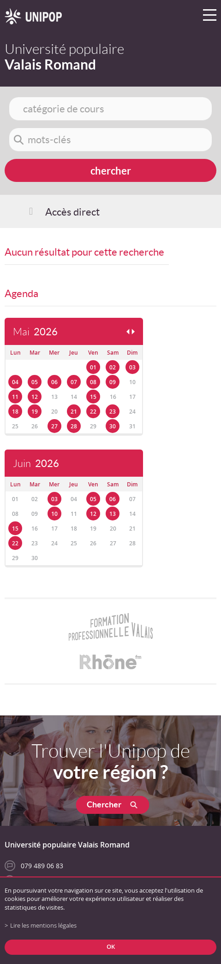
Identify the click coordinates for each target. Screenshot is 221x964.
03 (132, 367)
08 (93, 382)
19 (34, 411)
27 (54, 426)
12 (34, 397)
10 (54, 514)
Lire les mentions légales (43, 925)
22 (93, 411)
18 (15, 411)
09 (112, 382)
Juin (36, 463)
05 (34, 382)
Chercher (104, 804)
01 (93, 367)
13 (112, 514)
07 (74, 382)
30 (112, 426)
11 (15, 397)
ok (111, 947)
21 (74, 411)
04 (15, 382)
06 (54, 382)
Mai (35, 332)
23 (112, 411)
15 (93, 397)
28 (74, 426)
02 (112, 367)
